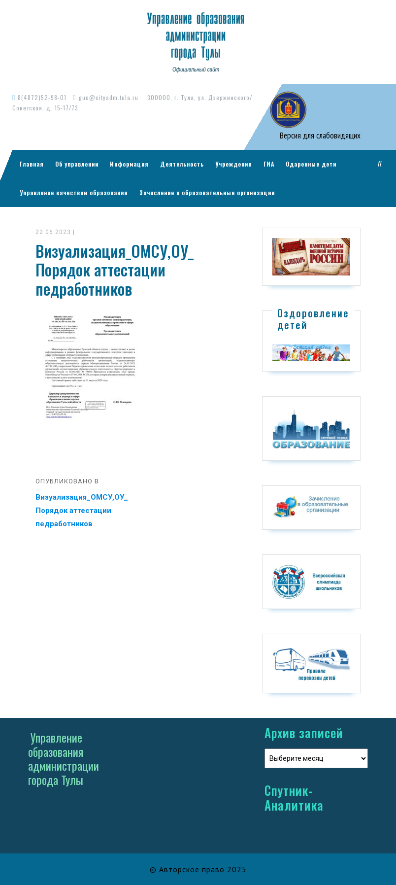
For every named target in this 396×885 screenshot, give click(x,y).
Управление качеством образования (74, 192)
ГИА (269, 164)
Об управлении (77, 164)
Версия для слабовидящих (319, 135)
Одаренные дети (311, 164)
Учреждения (233, 164)
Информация (129, 164)
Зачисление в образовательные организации (207, 192)
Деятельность (182, 164)
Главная (32, 164)
